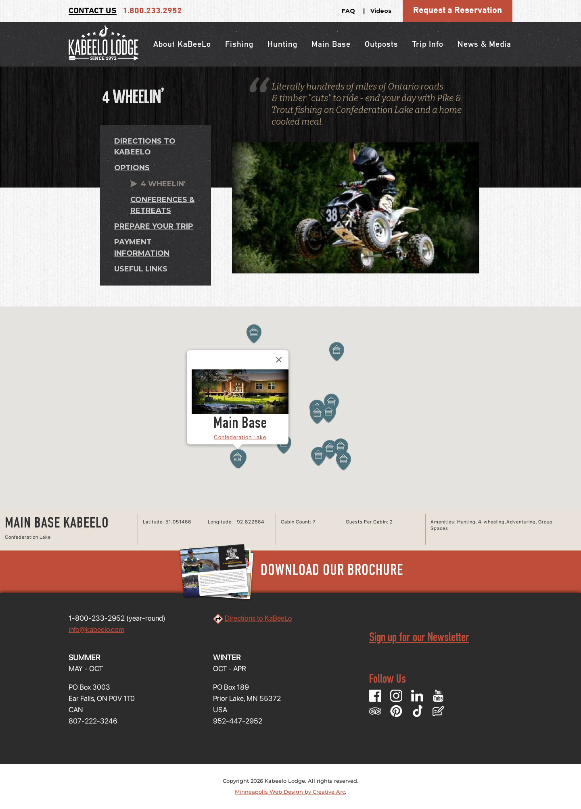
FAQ (348, 11)
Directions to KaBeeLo (258, 618)
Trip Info (427, 44)
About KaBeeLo (182, 44)
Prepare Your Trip (153, 226)
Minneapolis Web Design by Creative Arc (290, 791)
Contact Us (93, 11)
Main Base (331, 44)
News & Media (484, 44)
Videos (380, 11)
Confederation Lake (240, 437)
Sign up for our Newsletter (419, 638)
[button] (336, 352)
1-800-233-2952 (97, 618)
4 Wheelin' (163, 183)
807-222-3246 (93, 721)
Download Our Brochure (290, 572)
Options (132, 167)
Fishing (239, 44)
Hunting (282, 44)
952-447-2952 (237, 721)
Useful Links (140, 269)
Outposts (381, 44)
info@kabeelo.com (96, 629)
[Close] (278, 359)
